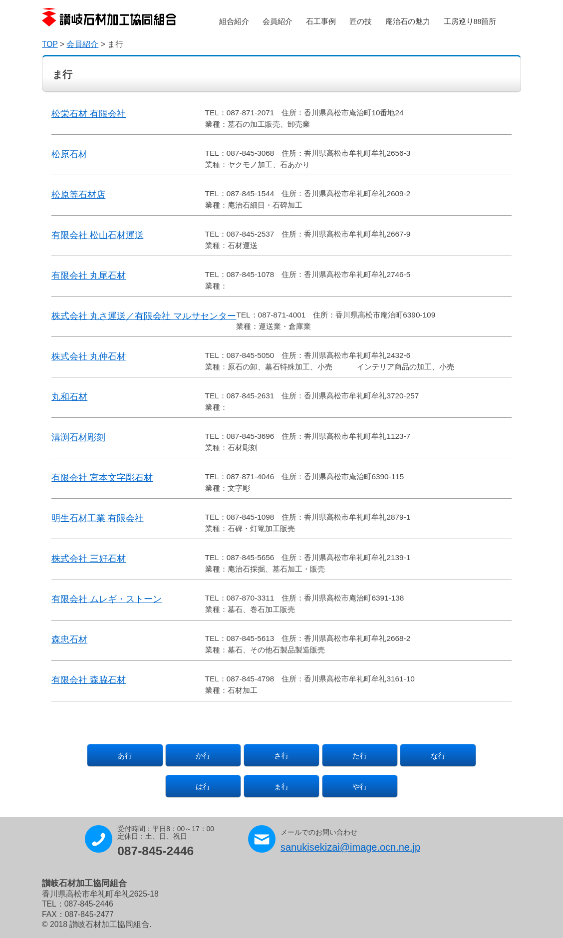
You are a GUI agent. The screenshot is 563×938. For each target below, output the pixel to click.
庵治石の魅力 (407, 21)
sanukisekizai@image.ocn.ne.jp (350, 847)
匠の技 (360, 21)
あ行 (124, 755)
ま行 (281, 786)
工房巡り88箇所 (470, 21)
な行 (438, 755)
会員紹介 (277, 21)
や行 (359, 786)
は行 (203, 786)
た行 (359, 755)
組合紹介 (234, 21)
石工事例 (321, 21)
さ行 (281, 755)
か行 (203, 755)
